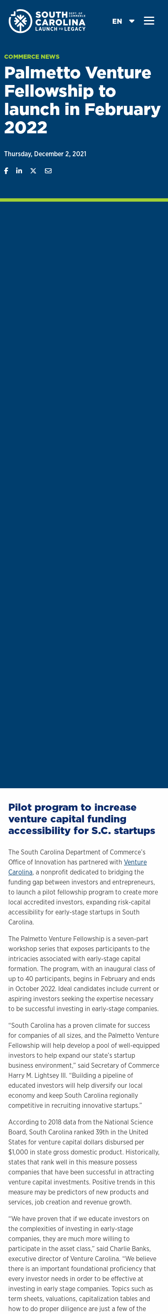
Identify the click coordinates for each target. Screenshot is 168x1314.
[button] (149, 21)
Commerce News (31, 56)
